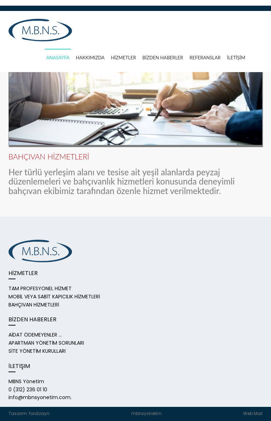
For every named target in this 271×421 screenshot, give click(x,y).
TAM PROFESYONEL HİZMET (40, 288)
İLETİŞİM (236, 57)
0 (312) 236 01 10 (27, 389)
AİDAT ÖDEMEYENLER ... (35, 334)
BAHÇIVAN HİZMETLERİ (33, 304)
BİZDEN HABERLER (162, 57)
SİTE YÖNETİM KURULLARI (37, 351)
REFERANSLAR (205, 57)
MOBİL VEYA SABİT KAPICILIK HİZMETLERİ (54, 296)
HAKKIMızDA (90, 57)
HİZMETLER (123, 57)
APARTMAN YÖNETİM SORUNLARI (46, 342)
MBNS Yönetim (26, 381)
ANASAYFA (58, 57)
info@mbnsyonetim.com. (40, 397)
